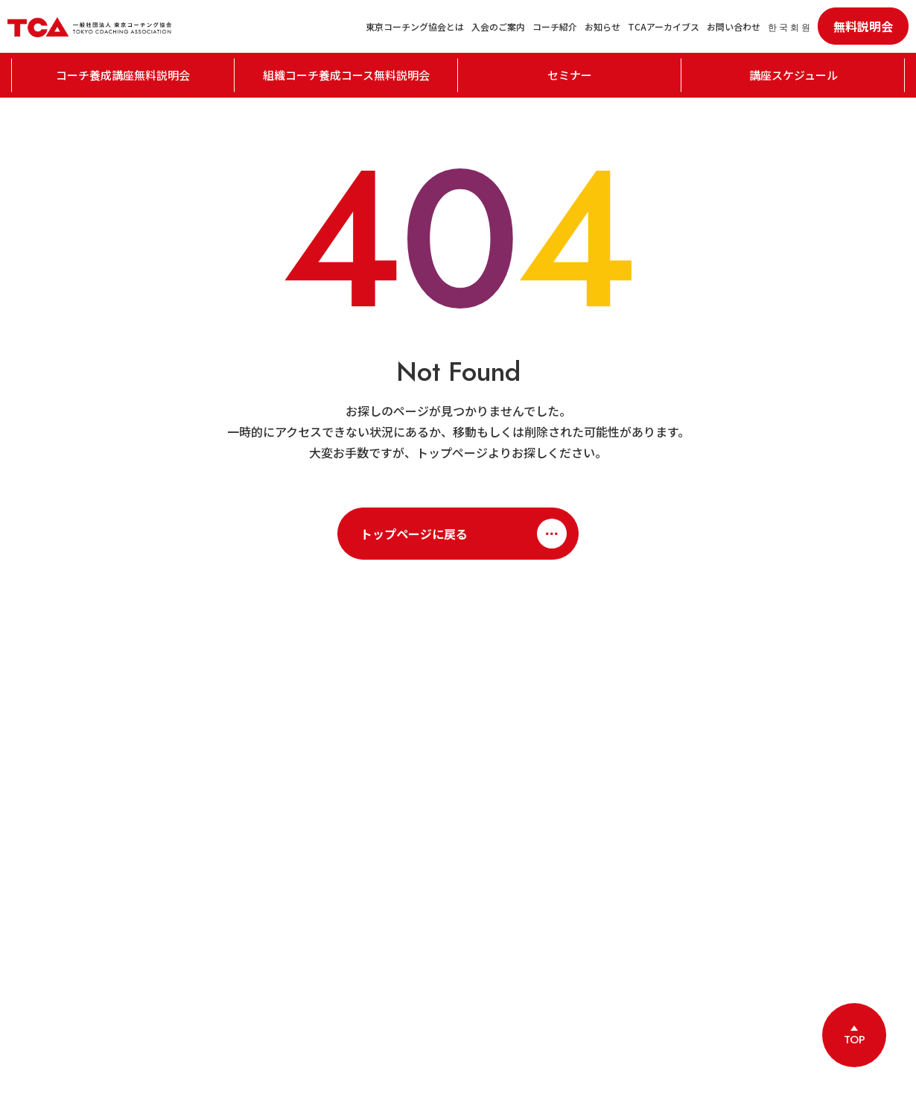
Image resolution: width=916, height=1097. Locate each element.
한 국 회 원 (789, 26)
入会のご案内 (498, 26)
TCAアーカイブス (663, 26)
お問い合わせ (733, 26)
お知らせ (602, 26)
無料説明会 (863, 26)
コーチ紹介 (554, 26)
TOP (854, 1039)
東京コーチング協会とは (415, 26)
